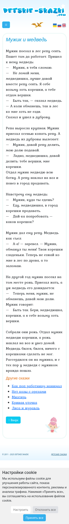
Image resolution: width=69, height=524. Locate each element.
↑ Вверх (13, 420)
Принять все (34, 518)
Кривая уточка (24, 402)
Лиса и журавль (26, 408)
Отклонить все (45, 510)
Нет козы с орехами (29, 391)
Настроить (20, 510)
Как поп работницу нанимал (37, 386)
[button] (6, 24)
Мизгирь (19, 397)
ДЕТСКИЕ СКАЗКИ (59, 454)
